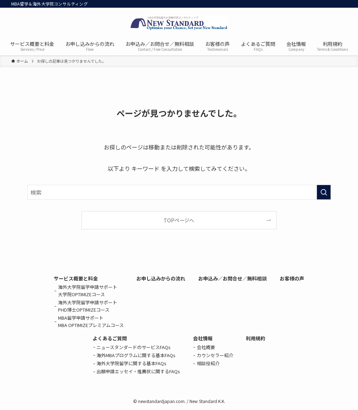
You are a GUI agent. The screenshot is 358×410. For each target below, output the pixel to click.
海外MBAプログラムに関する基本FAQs (136, 355)
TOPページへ (179, 220)
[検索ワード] (179, 192)
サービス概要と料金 (76, 278)
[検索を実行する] (324, 192)
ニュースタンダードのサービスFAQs (133, 347)
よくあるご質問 (110, 338)
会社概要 (206, 347)
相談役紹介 (208, 363)
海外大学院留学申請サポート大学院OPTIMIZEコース (87, 291)
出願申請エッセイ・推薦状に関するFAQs (138, 371)
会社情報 (203, 338)
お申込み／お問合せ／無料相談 (232, 278)
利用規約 (255, 338)
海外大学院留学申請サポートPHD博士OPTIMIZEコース (87, 306)
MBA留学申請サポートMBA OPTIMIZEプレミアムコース (91, 321)
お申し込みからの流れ (160, 278)
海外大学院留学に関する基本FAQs (131, 363)
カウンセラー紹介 (215, 355)
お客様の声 (292, 278)
